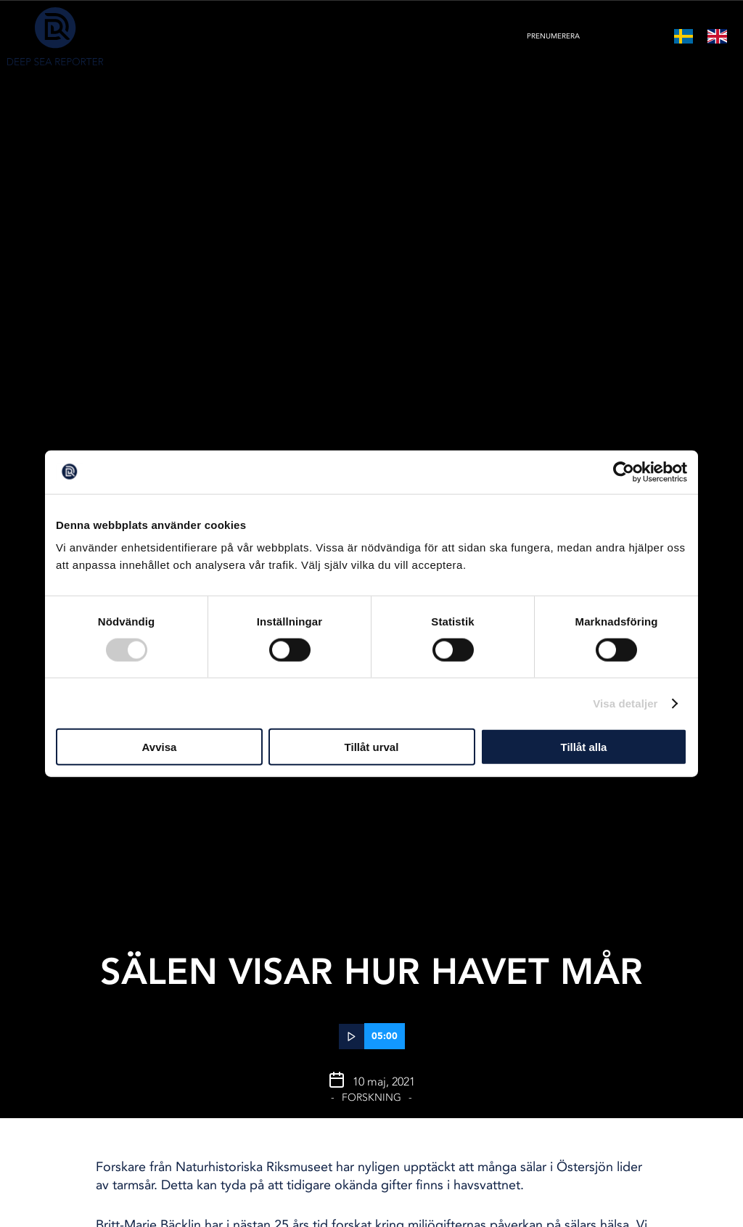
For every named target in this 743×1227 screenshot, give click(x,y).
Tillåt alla (584, 747)
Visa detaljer (625, 703)
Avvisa (159, 747)
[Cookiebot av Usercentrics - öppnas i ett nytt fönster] (623, 472)
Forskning (371, 1097)
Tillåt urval (372, 747)
